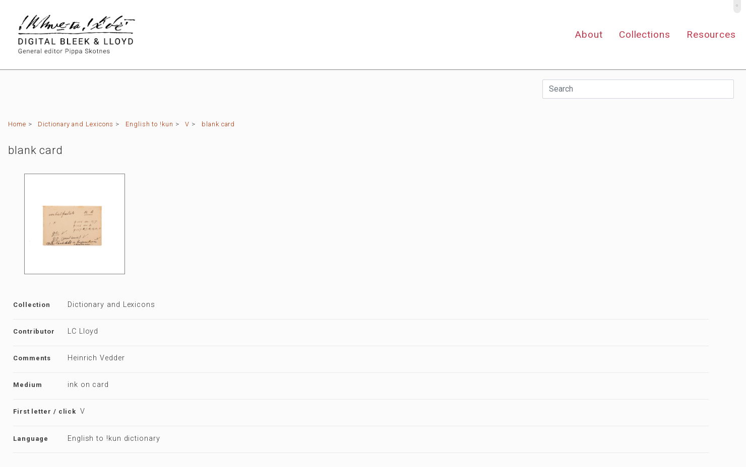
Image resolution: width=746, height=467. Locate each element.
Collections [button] (644, 34)
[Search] (638, 89)
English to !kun (149, 124)
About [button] (589, 34)
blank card (218, 124)
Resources (711, 34)
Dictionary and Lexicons (75, 124)
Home (17, 124)
